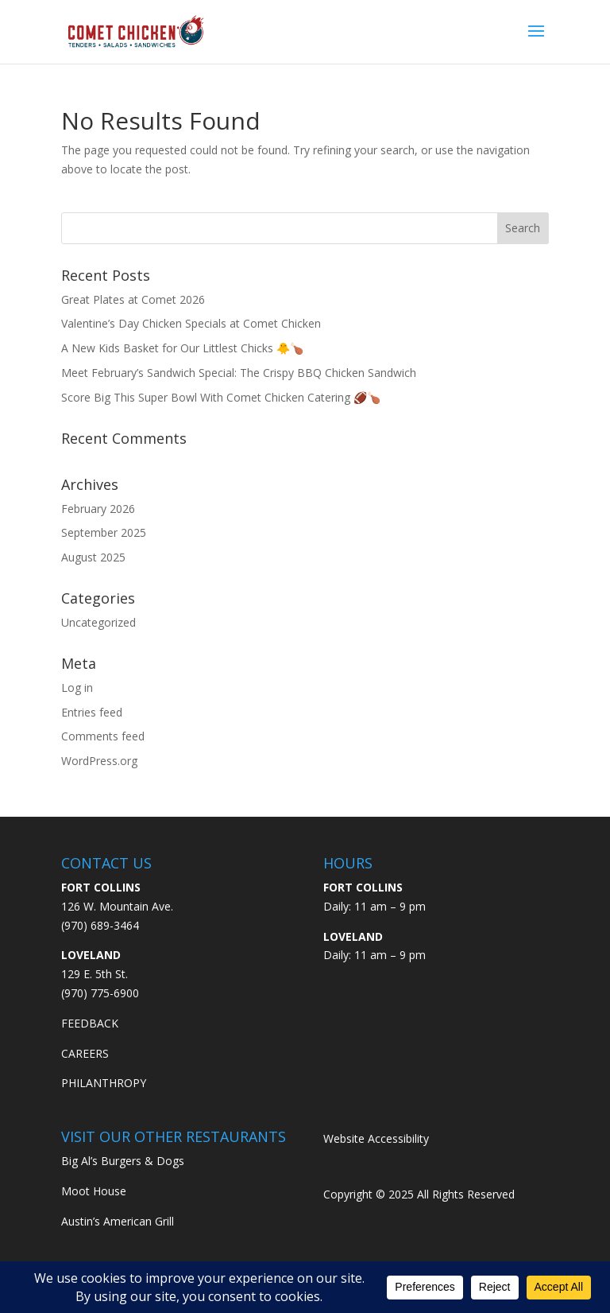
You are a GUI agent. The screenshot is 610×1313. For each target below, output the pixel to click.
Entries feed (91, 712)
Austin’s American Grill (117, 1221)
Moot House (93, 1190)
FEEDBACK (89, 1023)
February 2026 (98, 508)
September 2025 (103, 532)
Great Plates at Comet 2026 (133, 299)
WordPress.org (99, 760)
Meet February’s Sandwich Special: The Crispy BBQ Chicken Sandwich (238, 372)
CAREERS (85, 1053)
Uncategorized (98, 622)
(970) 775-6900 (100, 992)
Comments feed (103, 736)
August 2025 (93, 557)
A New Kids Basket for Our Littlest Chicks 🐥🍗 (182, 347)
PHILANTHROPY (103, 1082)
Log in (77, 687)
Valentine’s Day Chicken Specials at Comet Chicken (191, 323)
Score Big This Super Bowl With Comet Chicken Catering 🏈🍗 (220, 397)
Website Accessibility (376, 1138)
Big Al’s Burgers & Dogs (122, 1160)
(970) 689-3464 (100, 925)
